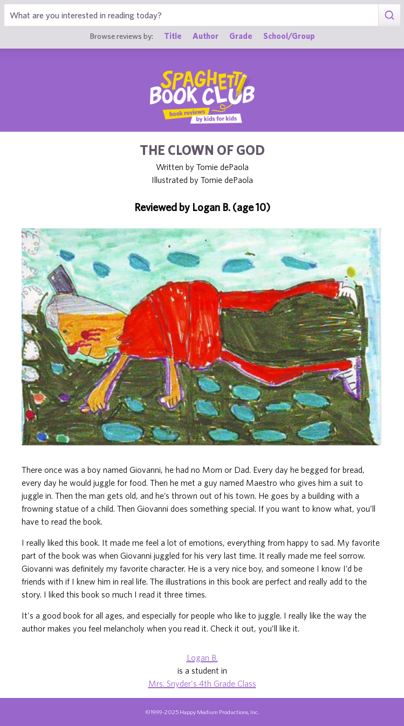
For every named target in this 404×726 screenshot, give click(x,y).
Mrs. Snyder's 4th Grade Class (202, 683)
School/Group (289, 35)
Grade (240, 35)
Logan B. (202, 657)
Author (205, 35)
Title (173, 35)
